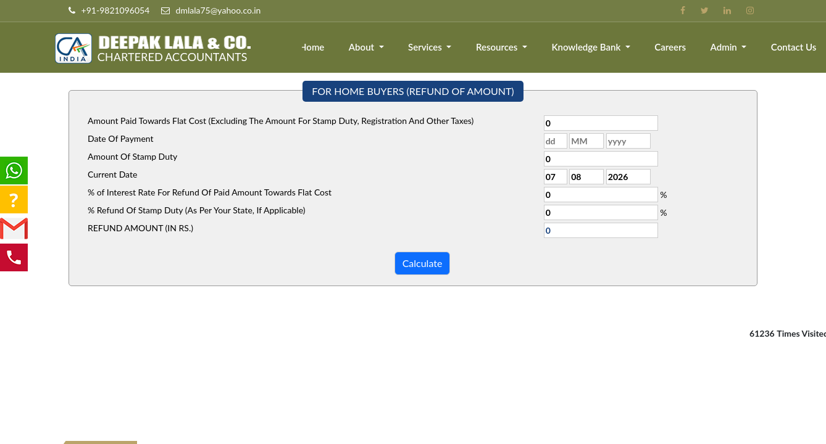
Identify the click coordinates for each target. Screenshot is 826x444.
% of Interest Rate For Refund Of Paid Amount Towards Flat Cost (210, 192)
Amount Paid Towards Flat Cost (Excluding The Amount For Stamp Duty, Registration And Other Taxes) (280, 120)
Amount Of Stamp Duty (132, 156)
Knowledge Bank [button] (589, 47)
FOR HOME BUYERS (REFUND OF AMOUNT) (413, 91)
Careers (671, 47)
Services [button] (429, 47)
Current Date (112, 174)
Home (315, 47)
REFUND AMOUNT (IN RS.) (140, 228)
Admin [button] (725, 47)
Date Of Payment (121, 138)
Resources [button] (500, 47)
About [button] (366, 47)
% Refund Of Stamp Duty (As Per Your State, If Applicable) (196, 210)
